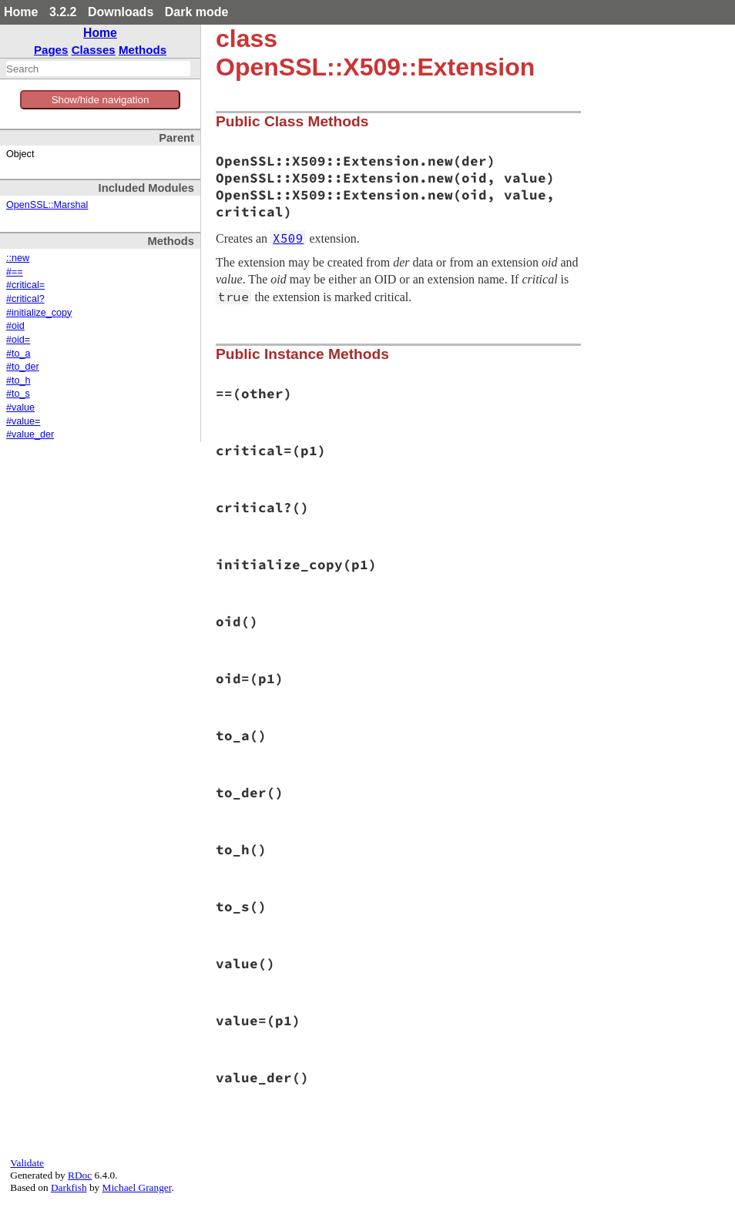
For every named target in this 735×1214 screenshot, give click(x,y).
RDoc (80, 1175)
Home (21, 11)
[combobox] (98, 68)
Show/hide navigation (100, 100)
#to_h (18, 380)
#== (14, 272)
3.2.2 (63, 11)
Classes (94, 49)
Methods (142, 49)
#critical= (25, 285)
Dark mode (197, 11)
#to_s (18, 393)
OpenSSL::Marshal (47, 205)
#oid (15, 325)
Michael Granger (137, 1187)
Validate (27, 1163)
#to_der (22, 366)
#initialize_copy (39, 312)
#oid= (18, 339)
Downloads (120, 11)
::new (17, 258)
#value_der (30, 434)
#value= (23, 421)
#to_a (18, 353)
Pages (51, 49)
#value (20, 407)
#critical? (25, 298)
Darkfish (69, 1187)
